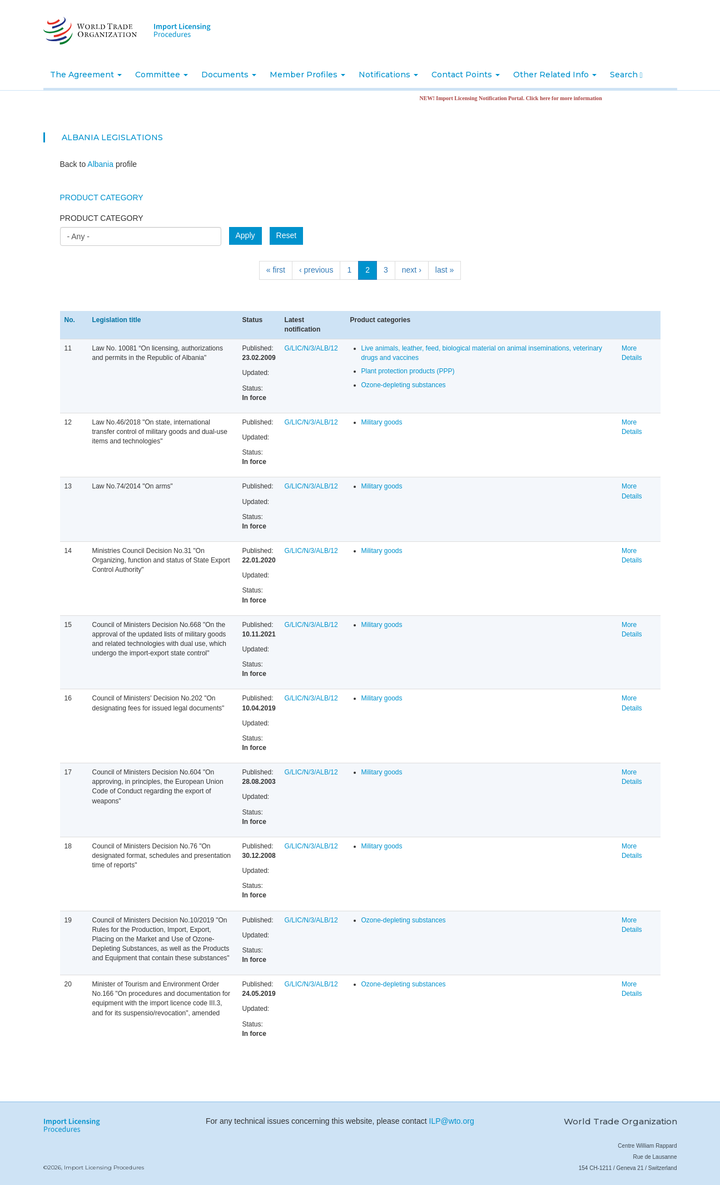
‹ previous (316, 269)
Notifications (388, 75)
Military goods (382, 422)
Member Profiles (307, 75)
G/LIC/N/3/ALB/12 (311, 348)
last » (444, 269)
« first (275, 269)
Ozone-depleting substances (403, 385)
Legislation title (116, 320)
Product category (101, 218)
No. (69, 320)
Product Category (101, 197)
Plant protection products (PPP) (408, 371)
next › (411, 269)
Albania (80, 137)
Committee (161, 75)
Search (626, 75)
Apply (245, 235)
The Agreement (86, 75)
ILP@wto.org (451, 1121)
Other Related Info (555, 75)
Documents (228, 75)
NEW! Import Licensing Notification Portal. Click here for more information (518, 98)
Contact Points (465, 75)
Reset (286, 235)
